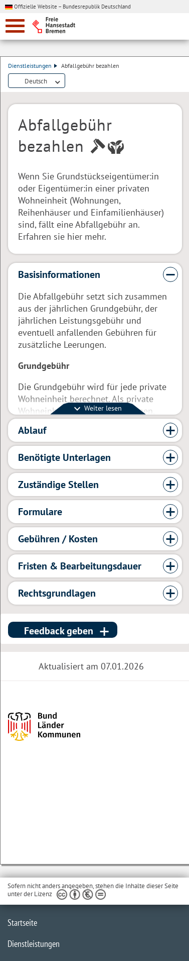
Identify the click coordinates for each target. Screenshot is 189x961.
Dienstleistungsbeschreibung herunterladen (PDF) (71, 81)
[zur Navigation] (15, 26)
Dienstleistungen (32, 65)
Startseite (22, 922)
